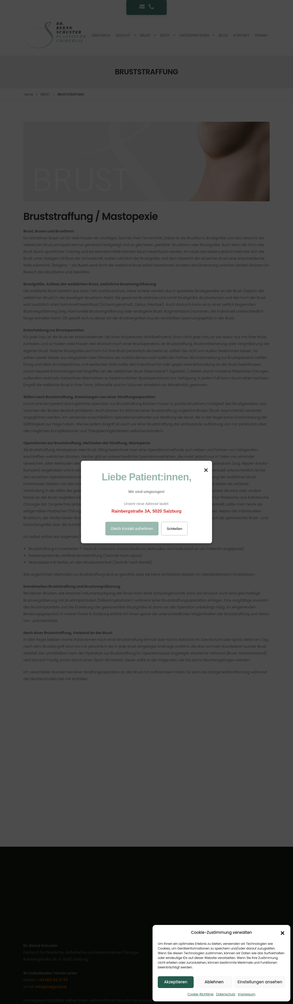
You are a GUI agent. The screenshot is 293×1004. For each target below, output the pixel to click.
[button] (282, 932)
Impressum (247, 994)
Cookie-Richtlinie (201, 994)
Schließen (174, 529)
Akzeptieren (175, 982)
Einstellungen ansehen (259, 982)
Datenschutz (225, 994)
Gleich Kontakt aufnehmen (132, 528)
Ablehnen (214, 982)
